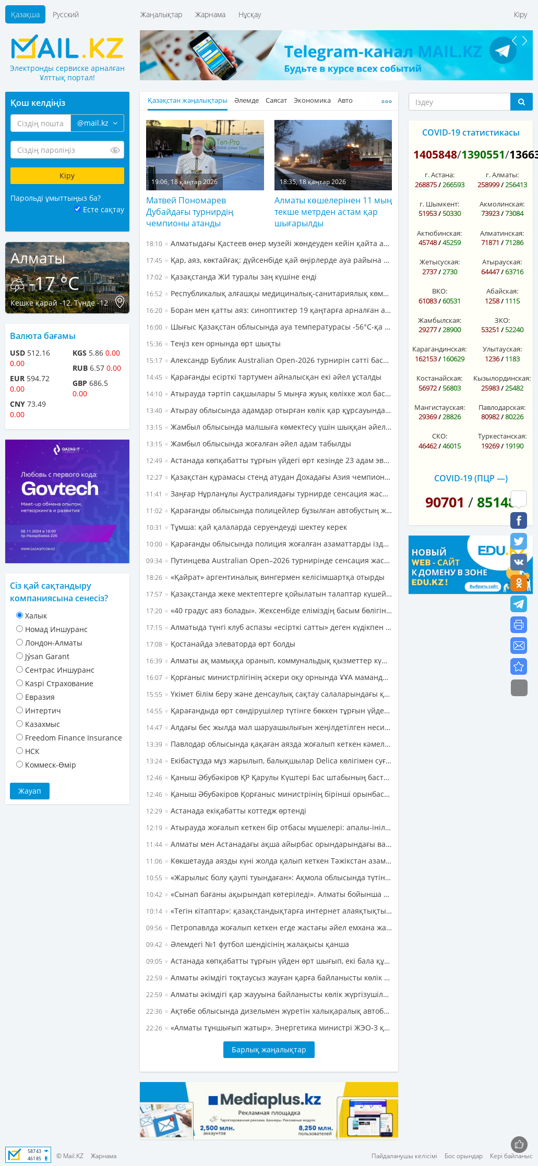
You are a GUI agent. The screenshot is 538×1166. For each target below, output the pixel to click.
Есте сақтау (103, 209)
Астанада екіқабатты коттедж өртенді (226, 811)
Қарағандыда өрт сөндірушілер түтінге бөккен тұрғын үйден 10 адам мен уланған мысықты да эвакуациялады (269, 710)
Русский (66, 14)
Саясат (276, 100)
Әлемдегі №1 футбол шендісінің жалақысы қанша (247, 944)
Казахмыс (42, 724)
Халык (36, 616)
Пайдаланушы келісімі (404, 1155)
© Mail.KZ (69, 1155)
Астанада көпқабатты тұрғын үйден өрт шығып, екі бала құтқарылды (269, 961)
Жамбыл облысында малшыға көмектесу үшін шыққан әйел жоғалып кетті (269, 427)
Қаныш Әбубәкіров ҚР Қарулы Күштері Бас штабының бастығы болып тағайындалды (269, 777)
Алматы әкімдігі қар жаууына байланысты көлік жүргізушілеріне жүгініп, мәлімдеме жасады (269, 994)
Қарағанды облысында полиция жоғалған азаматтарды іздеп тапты (269, 544)
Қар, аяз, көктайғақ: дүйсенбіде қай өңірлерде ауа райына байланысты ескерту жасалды (269, 260)
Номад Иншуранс (56, 629)
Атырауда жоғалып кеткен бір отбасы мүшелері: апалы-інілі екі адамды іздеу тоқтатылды (269, 827)
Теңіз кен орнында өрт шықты (213, 343)
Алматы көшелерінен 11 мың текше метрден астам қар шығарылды (333, 212)
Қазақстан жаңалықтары (188, 100)
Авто (345, 100)
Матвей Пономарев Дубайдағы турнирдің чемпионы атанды (189, 212)
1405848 (435, 154)
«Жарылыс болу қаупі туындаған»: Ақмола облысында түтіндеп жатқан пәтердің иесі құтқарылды (269, 877)
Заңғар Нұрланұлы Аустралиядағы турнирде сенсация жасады (269, 494)
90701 (444, 502)
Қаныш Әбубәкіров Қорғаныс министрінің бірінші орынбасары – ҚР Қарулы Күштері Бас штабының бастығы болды (269, 794)
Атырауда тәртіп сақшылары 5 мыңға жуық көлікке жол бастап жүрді (269, 393)
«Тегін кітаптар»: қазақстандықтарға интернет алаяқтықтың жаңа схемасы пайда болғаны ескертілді (269, 911)
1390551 (483, 154)
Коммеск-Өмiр (50, 765)
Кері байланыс (511, 1155)
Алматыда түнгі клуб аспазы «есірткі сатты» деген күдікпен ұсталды (269, 627)
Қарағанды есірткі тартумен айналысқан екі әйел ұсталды (263, 377)
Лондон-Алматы (53, 643)
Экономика (312, 100)
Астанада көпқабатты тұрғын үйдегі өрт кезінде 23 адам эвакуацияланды (269, 460)
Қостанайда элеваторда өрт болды (220, 644)
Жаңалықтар (161, 14)
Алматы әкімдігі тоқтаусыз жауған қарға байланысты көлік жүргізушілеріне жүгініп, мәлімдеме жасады (269, 977)
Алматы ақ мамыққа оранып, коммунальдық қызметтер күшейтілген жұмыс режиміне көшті (269, 660)
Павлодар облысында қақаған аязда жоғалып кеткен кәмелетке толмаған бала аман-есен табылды (269, 744)
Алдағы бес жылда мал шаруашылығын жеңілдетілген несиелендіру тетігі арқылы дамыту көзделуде (269, 727)
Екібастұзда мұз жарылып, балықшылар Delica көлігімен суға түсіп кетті (269, 761)
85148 (496, 502)
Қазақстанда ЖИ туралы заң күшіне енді (231, 277)
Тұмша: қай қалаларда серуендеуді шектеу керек (246, 527)
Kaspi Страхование (59, 683)
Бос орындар (464, 1155)
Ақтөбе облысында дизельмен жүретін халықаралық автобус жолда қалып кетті (269, 1011)
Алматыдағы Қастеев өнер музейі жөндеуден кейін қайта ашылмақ (269, 243)
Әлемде (246, 100)
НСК (32, 751)
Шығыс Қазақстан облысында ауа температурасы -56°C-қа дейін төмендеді (269, 327)
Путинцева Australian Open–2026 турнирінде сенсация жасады (269, 560)
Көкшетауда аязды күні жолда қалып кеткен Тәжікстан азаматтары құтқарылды (269, 861)
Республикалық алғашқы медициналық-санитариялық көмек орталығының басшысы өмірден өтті (269, 293)
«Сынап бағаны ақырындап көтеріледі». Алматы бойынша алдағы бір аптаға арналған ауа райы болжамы (269, 894)
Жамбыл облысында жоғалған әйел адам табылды (248, 443)
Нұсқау (249, 14)
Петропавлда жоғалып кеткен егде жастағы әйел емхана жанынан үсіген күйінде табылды (269, 927)
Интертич (43, 710)
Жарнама (210, 14)
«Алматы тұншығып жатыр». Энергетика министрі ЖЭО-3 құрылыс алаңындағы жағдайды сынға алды (269, 1028)
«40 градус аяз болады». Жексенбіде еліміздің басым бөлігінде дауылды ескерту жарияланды (269, 610)
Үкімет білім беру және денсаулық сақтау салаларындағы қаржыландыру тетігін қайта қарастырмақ (269, 694)
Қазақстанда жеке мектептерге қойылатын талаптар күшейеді (269, 594)
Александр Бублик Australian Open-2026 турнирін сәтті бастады (269, 360)
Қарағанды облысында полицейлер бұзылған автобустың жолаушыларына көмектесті (269, 510)
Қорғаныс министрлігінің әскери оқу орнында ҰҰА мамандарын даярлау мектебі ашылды (269, 677)
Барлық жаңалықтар (269, 1049)
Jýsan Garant (47, 656)
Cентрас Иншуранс (59, 670)
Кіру (520, 14)
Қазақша (25, 14)
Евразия (40, 697)
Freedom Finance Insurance (73, 738)
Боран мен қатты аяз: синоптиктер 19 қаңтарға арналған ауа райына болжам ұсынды (269, 310)
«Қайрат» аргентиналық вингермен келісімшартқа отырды (265, 577)
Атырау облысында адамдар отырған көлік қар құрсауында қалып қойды (269, 410)
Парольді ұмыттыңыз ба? (55, 198)
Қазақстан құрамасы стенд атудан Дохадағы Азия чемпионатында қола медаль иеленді (269, 477)
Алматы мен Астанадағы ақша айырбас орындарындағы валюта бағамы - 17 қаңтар (269, 844)
